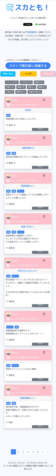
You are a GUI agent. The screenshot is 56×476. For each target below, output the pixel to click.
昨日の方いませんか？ (28, 270)
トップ (28, 73)
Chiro (14, 100)
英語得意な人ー (28, 185)
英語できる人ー (28, 226)
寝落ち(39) (21, 92)
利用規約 (31, 32)
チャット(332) (11, 82)
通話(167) (39, 82)
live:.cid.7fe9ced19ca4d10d (24, 104)
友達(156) (10, 87)
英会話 (28, 110)
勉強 (13, 153)
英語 (8, 115)
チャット (21, 191)
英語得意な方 (28, 147)
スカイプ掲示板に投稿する (28, 66)
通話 (8, 191)
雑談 (8, 153)
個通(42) (42, 87)
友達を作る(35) (35, 92)
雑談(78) (21, 87)
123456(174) (26, 82)
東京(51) (31, 87)
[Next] (47, 451)
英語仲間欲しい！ (28, 398)
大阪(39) (9, 92)
